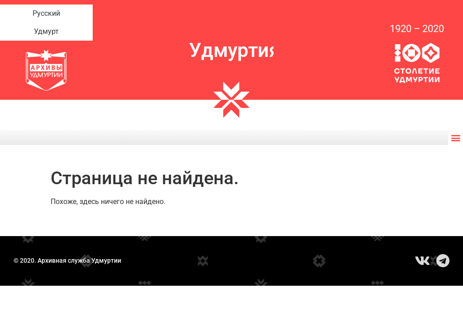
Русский (46, 13)
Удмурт (46, 32)
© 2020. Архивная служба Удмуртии (67, 261)
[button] (455, 137)
